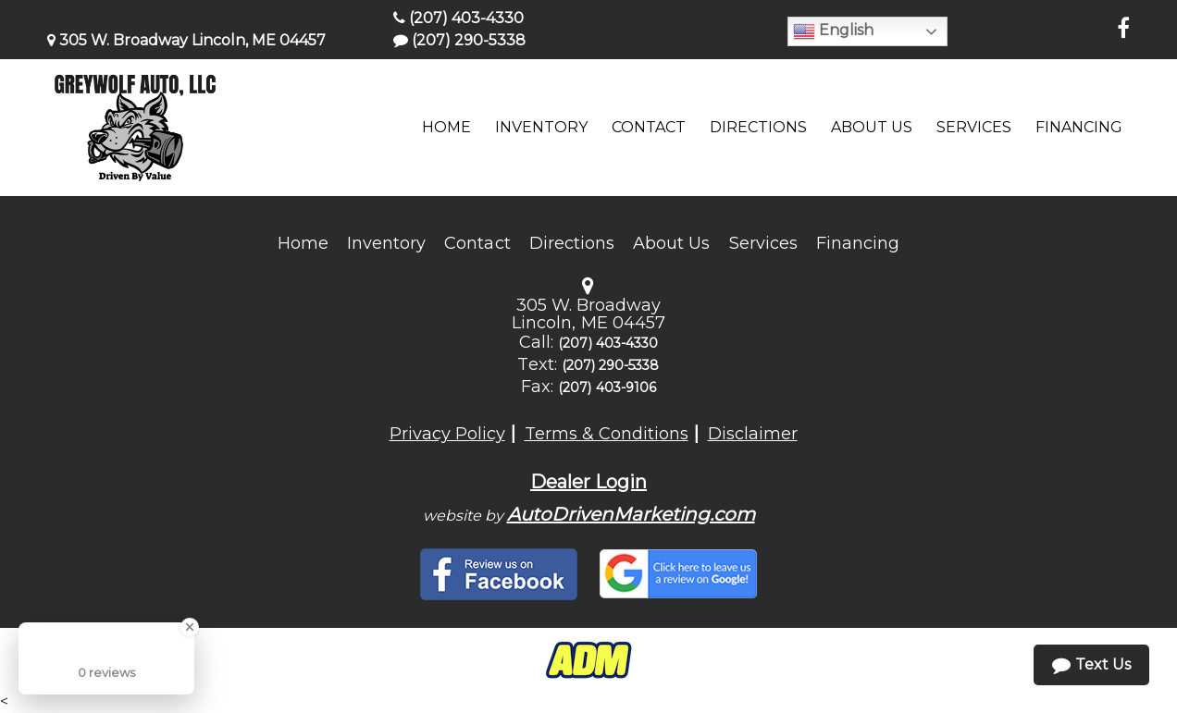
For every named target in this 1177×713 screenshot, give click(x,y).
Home (303, 243)
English (833, 31)
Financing (857, 243)
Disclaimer (753, 434)
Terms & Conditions (606, 434)
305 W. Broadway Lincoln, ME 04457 (186, 40)
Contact (477, 243)
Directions (572, 243)
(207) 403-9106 (607, 387)
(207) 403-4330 (458, 18)
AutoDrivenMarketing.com (631, 514)
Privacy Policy (447, 434)
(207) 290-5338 (459, 40)
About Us (671, 243)
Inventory (386, 243)
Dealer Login (588, 482)
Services (763, 243)
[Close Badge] (189, 627)
